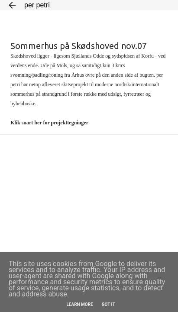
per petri (37, 5)
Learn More (79, 304)
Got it (108, 304)
